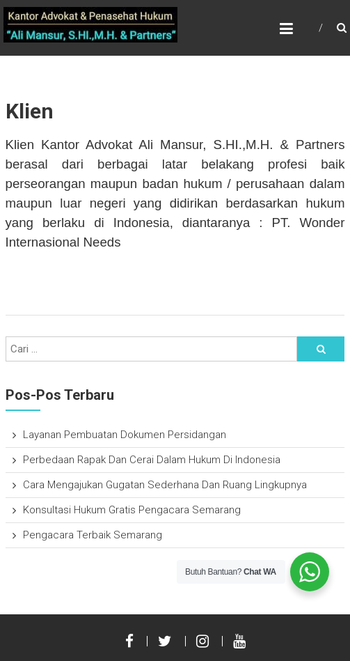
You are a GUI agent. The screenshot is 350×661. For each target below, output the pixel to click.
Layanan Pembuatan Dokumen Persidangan (124, 434)
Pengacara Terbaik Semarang (92, 535)
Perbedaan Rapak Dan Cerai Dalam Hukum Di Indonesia (151, 459)
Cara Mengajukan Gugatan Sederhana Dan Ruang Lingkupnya (165, 485)
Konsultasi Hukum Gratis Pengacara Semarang (132, 510)
